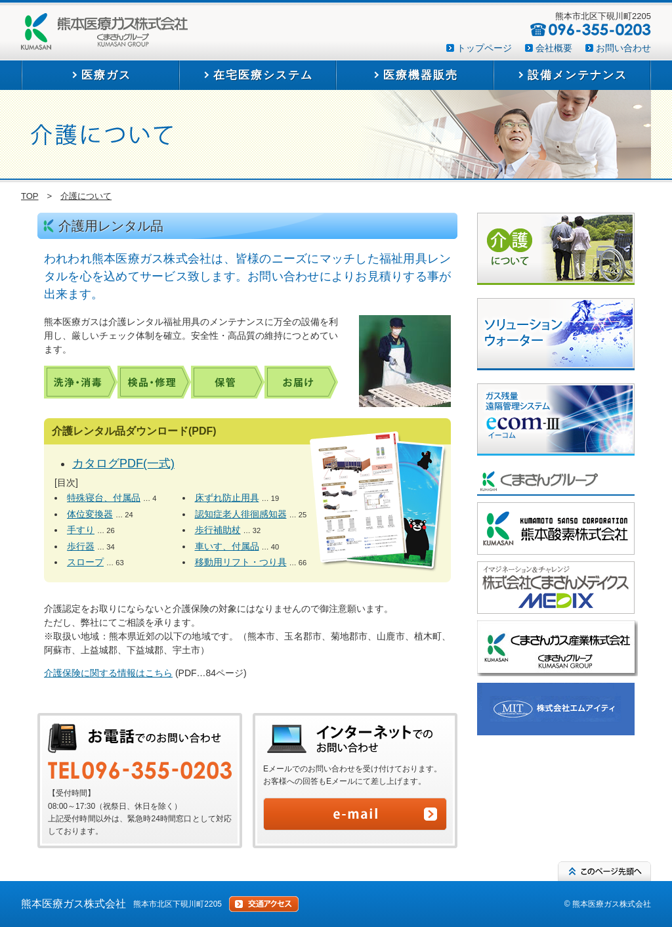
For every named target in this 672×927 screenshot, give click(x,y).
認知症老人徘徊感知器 (241, 514)
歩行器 (80, 546)
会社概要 (554, 48)
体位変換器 (90, 514)
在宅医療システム (263, 75)
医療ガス (106, 75)
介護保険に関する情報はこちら (108, 673)
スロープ (85, 562)
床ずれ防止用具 (227, 497)
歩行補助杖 (218, 530)
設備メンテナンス (577, 75)
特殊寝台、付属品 (103, 497)
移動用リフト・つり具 (241, 562)
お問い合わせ (623, 48)
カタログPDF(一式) (123, 463)
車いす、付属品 (227, 546)
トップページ (484, 48)
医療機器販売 (420, 75)
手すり (80, 530)
